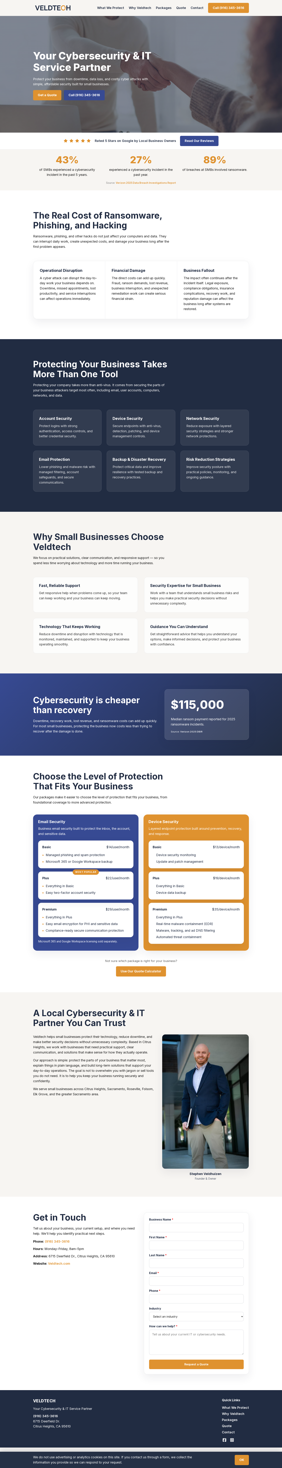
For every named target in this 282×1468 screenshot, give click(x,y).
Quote (181, 8)
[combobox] (196, 1316)
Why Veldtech (140, 8)
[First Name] (196, 1245)
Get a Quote (47, 95)
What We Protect (110, 8)
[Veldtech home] (52, 8)
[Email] (196, 1281)
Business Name (161, 1219)
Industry (155, 1308)
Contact (197, 8)
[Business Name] (196, 1227)
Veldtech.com (59, 1263)
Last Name (158, 1255)
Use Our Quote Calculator (141, 971)
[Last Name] (196, 1263)
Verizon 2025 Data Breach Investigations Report (146, 182)
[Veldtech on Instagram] (232, 1440)
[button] (196, 1364)
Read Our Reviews (199, 141)
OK (241, 1460)
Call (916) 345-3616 (228, 8)
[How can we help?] (196, 1342)
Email (154, 1273)
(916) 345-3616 (57, 1241)
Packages (164, 8)
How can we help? (163, 1326)
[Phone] (196, 1298)
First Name (158, 1237)
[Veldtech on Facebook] (224, 1440)
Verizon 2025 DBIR (191, 731)
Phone (154, 1291)
